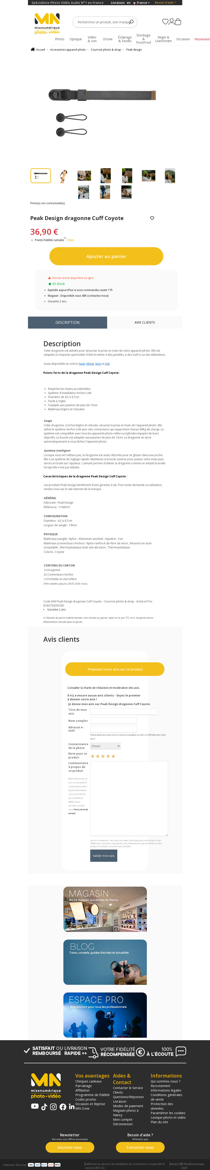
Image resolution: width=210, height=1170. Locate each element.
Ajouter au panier (106, 256)
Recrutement (160, 1085)
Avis (145, 322)
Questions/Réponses (128, 1096)
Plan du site (159, 1122)
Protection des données (162, 1106)
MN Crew (82, 1108)
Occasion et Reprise (90, 1103)
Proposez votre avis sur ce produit (115, 669)
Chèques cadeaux (88, 1081)
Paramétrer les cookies (168, 1113)
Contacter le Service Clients (128, 1089)
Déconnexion (123, 1124)
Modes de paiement (128, 1106)
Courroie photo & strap (106, 50)
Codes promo (85, 1099)
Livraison (119, 1101)
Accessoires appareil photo (68, 50)
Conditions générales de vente (166, 1096)
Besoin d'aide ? (165, 3)
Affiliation (82, 1090)
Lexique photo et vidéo (168, 1117)
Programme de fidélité (92, 1094)
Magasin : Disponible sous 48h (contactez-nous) (78, 296)
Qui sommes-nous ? (165, 1081)
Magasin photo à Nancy (125, 1112)
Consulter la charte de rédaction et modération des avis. (103, 688)
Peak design (134, 50)
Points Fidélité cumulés (49, 240)
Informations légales (166, 1090)
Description (67, 322)
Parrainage (83, 1085)
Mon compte (122, 1119)
